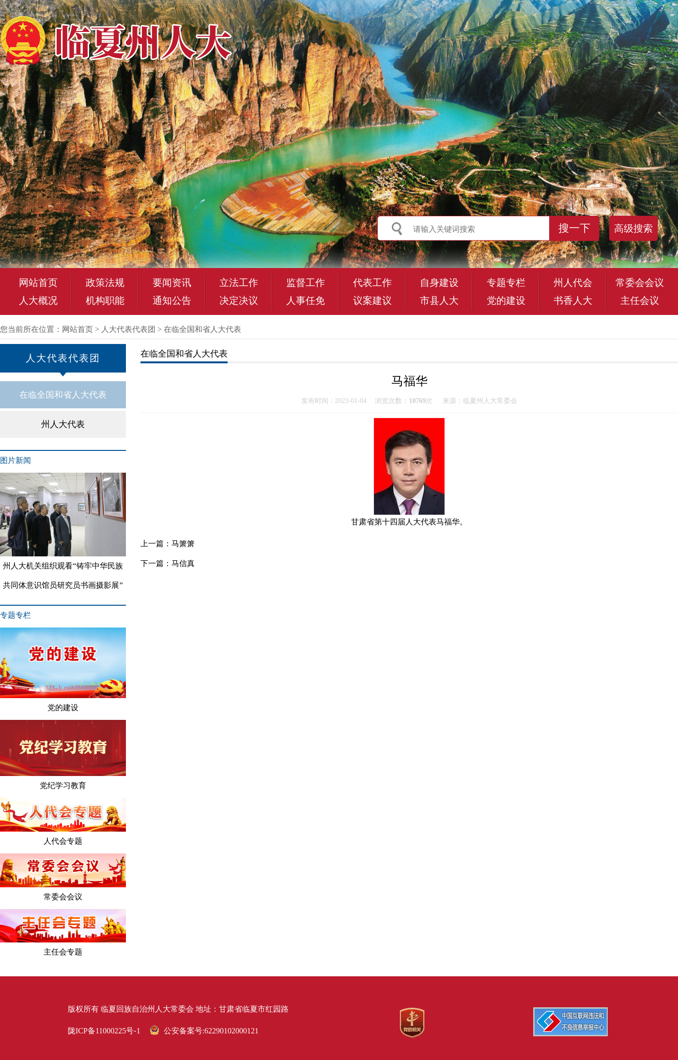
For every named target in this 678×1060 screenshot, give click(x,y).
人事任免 (305, 300)
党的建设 (506, 300)
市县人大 (439, 300)
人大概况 (38, 300)
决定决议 (238, 300)
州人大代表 (63, 424)
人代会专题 (63, 821)
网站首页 (38, 282)
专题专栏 (506, 282)
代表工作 (372, 282)
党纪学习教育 (63, 755)
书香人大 (573, 300)
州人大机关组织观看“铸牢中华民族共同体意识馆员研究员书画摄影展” (63, 531)
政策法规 (105, 282)
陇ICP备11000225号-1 (104, 1031)
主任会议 (639, 300)
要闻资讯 (172, 282)
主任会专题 (63, 932)
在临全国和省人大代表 (202, 329)
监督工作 (305, 282)
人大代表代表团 (128, 329)
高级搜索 (633, 228)
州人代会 (573, 282)
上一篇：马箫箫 (167, 543)
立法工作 (238, 282)
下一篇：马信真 (167, 563)
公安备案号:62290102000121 (204, 1031)
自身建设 (439, 282)
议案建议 (372, 300)
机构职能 (105, 300)
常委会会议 (640, 282)
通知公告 (172, 300)
